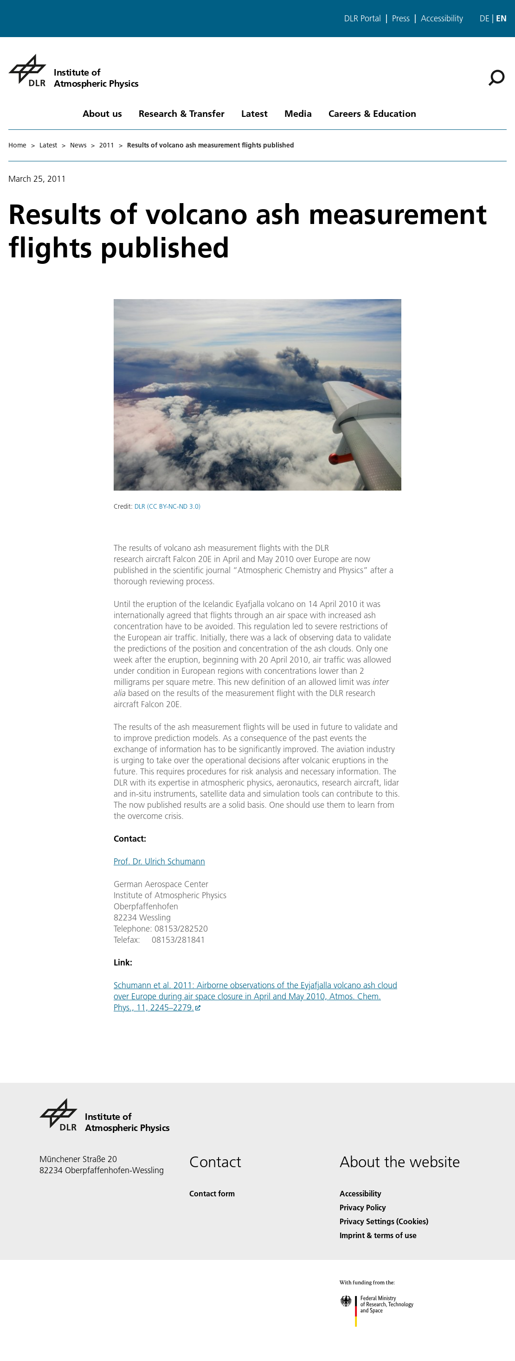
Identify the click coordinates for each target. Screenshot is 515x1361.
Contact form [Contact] (212, 1193)
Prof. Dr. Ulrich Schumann (159, 861)
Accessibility (442, 18)
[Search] (496, 78)
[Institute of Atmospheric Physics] (73, 70)
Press (401, 18)
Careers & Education (372, 113)
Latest (254, 113)
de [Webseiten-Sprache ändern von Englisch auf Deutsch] (484, 18)
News (78, 145)
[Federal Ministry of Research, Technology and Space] (385, 1334)
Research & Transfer (182, 113)
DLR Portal (362, 18)
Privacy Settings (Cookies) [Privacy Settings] (384, 1221)
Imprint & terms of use (378, 1235)
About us (102, 113)
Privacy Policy (363, 1207)
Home (17, 145)
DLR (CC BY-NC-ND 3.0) (167, 506)
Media (298, 113)
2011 (106, 145)
